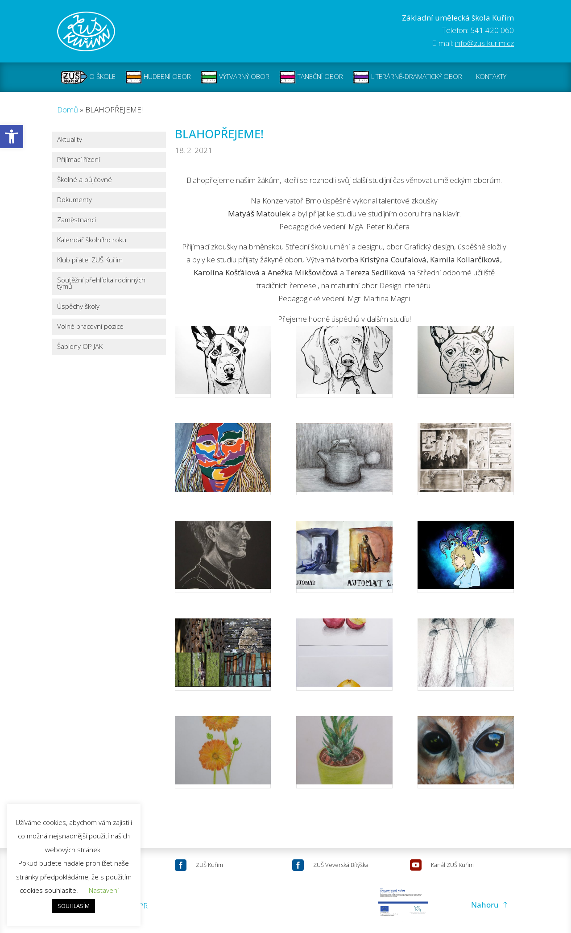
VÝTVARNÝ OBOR (235, 77)
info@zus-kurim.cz (484, 43)
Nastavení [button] (104, 890)
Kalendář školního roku (91, 240)
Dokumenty (74, 199)
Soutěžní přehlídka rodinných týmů (101, 283)
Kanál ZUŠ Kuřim (452, 865)
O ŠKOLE (88, 77)
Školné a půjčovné (84, 179)
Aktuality (69, 139)
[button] (11, 136)
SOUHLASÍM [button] (74, 906)
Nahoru (485, 905)
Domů (67, 109)
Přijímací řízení (78, 159)
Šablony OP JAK (80, 346)
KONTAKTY (491, 77)
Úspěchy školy (78, 306)
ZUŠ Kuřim (209, 865)
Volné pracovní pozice (90, 326)
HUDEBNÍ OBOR (158, 77)
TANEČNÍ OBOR (311, 77)
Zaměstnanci (76, 220)
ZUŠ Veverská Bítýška (340, 865)
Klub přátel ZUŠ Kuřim (90, 260)
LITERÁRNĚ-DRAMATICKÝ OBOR (407, 77)
